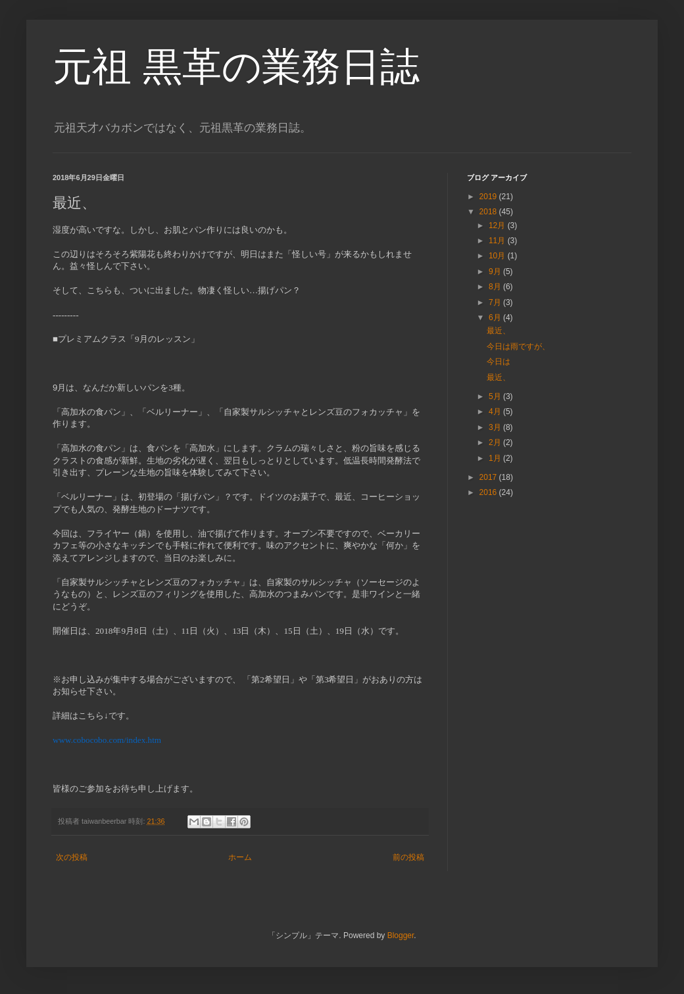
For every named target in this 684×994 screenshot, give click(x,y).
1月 (496, 458)
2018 (489, 211)
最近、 (498, 330)
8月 (496, 286)
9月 (496, 271)
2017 (489, 477)
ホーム (240, 857)
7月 (496, 302)
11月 (498, 240)
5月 (496, 396)
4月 (496, 411)
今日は (498, 361)
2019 (489, 196)
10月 (498, 255)
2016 (489, 492)
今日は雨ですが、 (518, 346)
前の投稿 (408, 857)
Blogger (400, 935)
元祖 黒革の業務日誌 (236, 67)
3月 (496, 427)
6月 (496, 317)
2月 (496, 442)
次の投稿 (71, 857)
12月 (498, 225)
